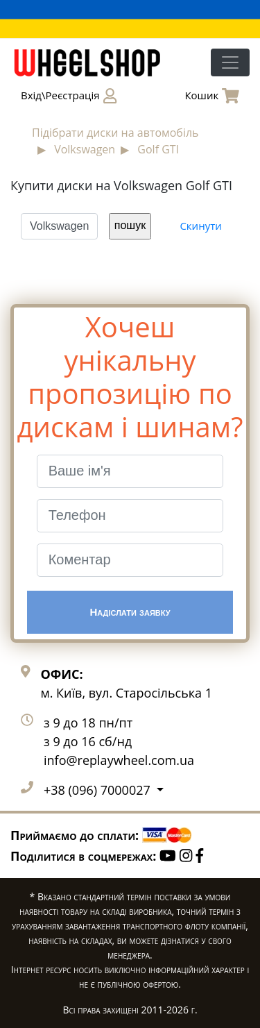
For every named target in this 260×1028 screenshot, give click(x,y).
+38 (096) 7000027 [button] (98, 790)
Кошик (211, 95)
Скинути (200, 226)
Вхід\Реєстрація (68, 95)
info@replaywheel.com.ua (119, 760)
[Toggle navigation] (230, 62)
